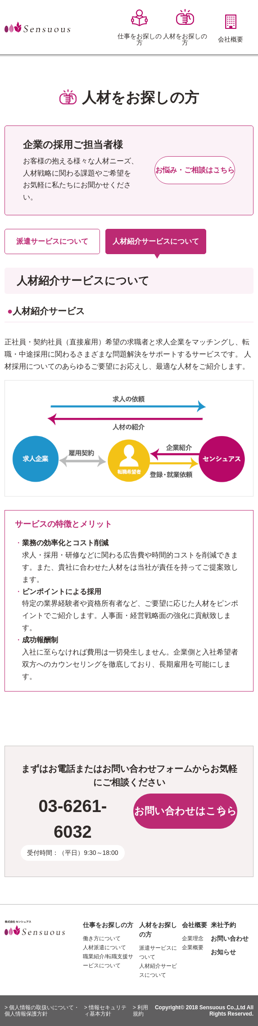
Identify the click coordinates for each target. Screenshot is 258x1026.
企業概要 (193, 947)
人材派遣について (104, 947)
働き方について (102, 938)
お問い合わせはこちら (185, 811)
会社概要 (194, 925)
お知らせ (223, 952)
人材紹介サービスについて (156, 241)
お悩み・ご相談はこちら (195, 170)
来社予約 (223, 925)
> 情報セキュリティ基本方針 (105, 1010)
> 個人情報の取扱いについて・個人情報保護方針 (42, 1010)
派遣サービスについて (52, 241)
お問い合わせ (230, 938)
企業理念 (193, 938)
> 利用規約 (140, 1010)
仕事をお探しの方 (108, 925)
